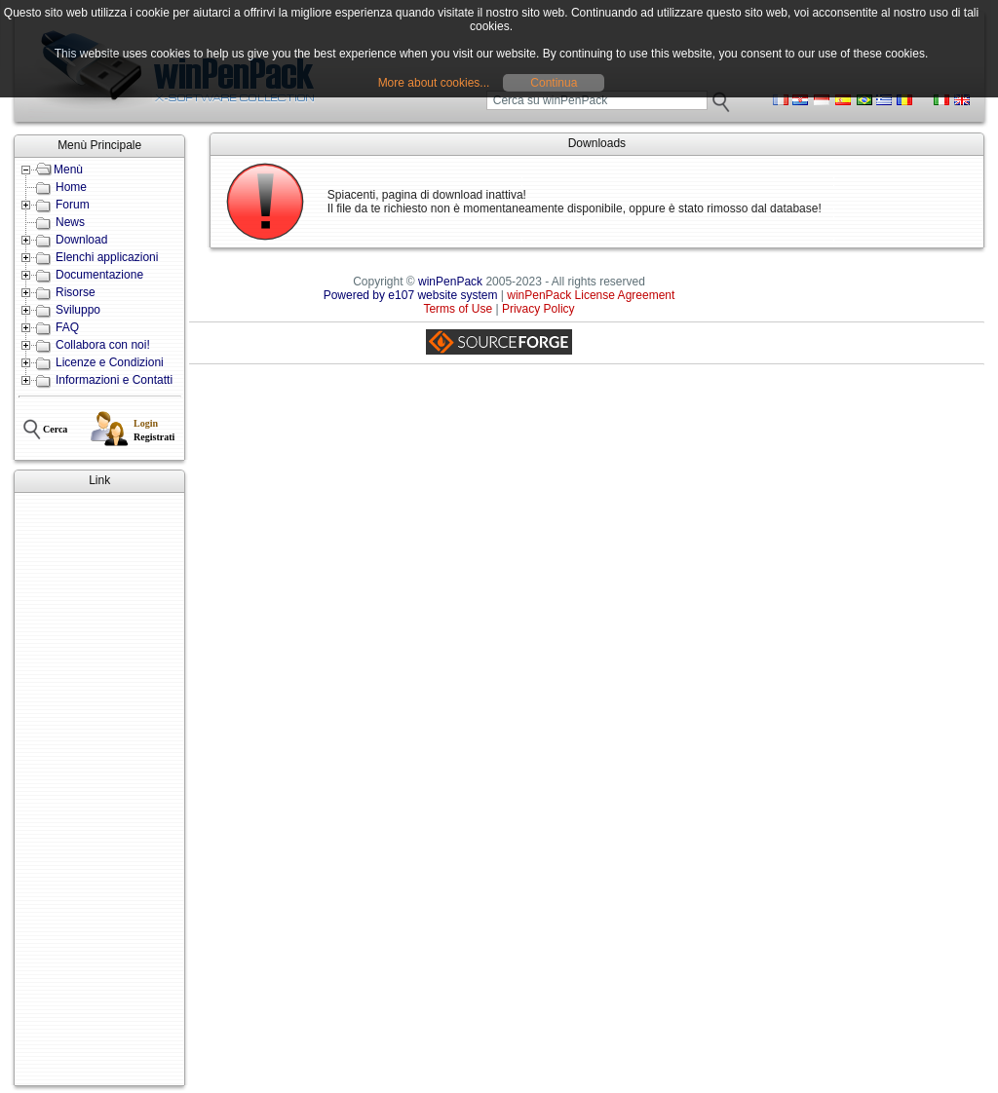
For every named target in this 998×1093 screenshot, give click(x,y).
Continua (553, 83)
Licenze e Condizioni (110, 362)
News (70, 222)
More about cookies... (434, 83)
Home (71, 187)
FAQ (67, 327)
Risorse (76, 292)
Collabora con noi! (103, 345)
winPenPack (450, 281)
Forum (73, 204)
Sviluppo (78, 310)
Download (81, 239)
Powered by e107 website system (411, 295)
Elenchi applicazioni (107, 257)
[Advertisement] (99, 789)
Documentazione (99, 275)
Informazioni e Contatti (114, 380)
